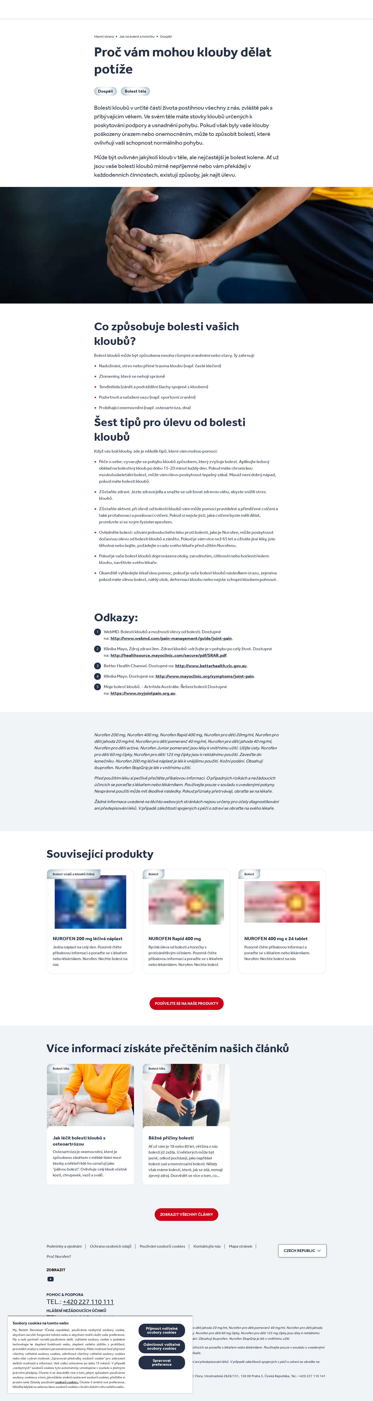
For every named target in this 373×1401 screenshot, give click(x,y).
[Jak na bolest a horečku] (177, 8)
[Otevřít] (323, 8)
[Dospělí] (105, 91)
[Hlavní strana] (63, 7)
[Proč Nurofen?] (60, 1256)
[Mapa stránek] (242, 1246)
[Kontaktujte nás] (209, 1246)
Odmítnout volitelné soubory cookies (161, 1346)
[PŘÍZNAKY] (130, 8)
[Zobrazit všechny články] (186, 1214)
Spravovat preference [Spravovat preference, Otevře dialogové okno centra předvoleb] (162, 1362)
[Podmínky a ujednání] (66, 1246)
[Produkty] (234, 8)
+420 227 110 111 (88, 1302)
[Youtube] (50, 1279)
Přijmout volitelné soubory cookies (162, 1330)
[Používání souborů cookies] (164, 1246)
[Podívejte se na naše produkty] (187, 1003)
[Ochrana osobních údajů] (113, 1246)
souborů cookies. (67, 1382)
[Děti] (214, 8)
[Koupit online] (266, 8)
